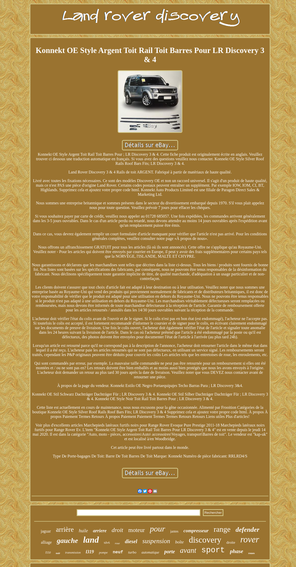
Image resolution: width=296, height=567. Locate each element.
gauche (67, 540)
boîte (179, 542)
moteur (136, 530)
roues (251, 553)
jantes (174, 531)
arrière (65, 529)
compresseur (195, 530)
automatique (150, 552)
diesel (131, 541)
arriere (100, 530)
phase (236, 551)
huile (83, 530)
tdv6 (107, 542)
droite (230, 542)
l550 (48, 552)
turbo (132, 552)
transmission (73, 552)
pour (157, 528)
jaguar (46, 531)
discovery (205, 539)
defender (247, 529)
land (91, 539)
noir (58, 553)
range (222, 529)
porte (169, 551)
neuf (118, 552)
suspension (156, 541)
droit (117, 530)
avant (188, 550)
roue (117, 543)
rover (249, 539)
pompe (103, 552)
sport (213, 550)
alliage (46, 542)
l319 (90, 551)
